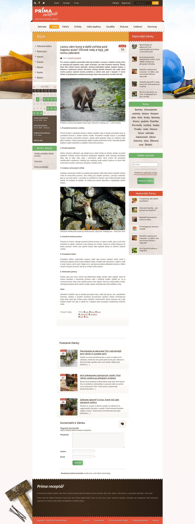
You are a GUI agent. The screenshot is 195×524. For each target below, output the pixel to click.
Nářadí (40, 67)
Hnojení (155, 113)
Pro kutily (137, 125)
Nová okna (38, 161)
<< (34, 87)
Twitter (43, 3)
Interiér (40, 56)
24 (48, 108)
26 (55, 108)
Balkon (40, 77)
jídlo (133, 117)
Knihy (147, 117)
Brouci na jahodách (41, 167)
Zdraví (152, 137)
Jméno (63, 451)
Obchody (152, 26)
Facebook (39, 3)
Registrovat (126, 3)
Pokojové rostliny (44, 46)
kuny (98, 312)
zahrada (150, 133)
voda (145, 129)
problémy (93, 314)
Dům (54, 26)
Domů (56, 3)
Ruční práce (42, 51)
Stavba (40, 72)
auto (86, 312)
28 (37, 113)
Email (62, 457)
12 (55, 99)
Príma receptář (46, 12)
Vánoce (153, 129)
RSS (35, 3)
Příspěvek (64, 435)
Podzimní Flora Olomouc (42, 133)
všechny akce (38, 140)
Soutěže (110, 26)
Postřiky (154, 121)
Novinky (155, 117)
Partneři (86, 520)
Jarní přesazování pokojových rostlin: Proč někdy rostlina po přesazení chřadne (100, 376)
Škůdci (148, 145)
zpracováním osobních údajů (146, 174)
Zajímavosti (142, 137)
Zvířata (77, 26)
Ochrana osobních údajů (118, 520)
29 (41, 113)
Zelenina (138, 141)
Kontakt (66, 3)
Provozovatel (99, 520)
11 (51, 99)
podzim (145, 121)
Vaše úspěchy (94, 26)
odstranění (84, 314)
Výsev (141, 133)
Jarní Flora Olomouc (40, 125)
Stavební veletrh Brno (41, 118)
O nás (76, 3)
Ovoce (136, 121)
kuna (93, 312)
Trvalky (138, 129)
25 (51, 108)
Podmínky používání (140, 520)
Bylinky (139, 110)
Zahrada (42, 26)
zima (146, 141)
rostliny (147, 125)
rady (81, 317)
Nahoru (156, 520)
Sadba (156, 125)
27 (34, 113)
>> (55, 87)
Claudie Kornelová (74, 58)
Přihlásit (116, 3)
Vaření (65, 26)
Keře (140, 117)
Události (138, 26)
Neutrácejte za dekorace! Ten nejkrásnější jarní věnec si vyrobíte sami (100, 352)
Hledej (155, 3)
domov (145, 113)
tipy (87, 317)
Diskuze (124, 26)
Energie (40, 62)
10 (48, 99)
